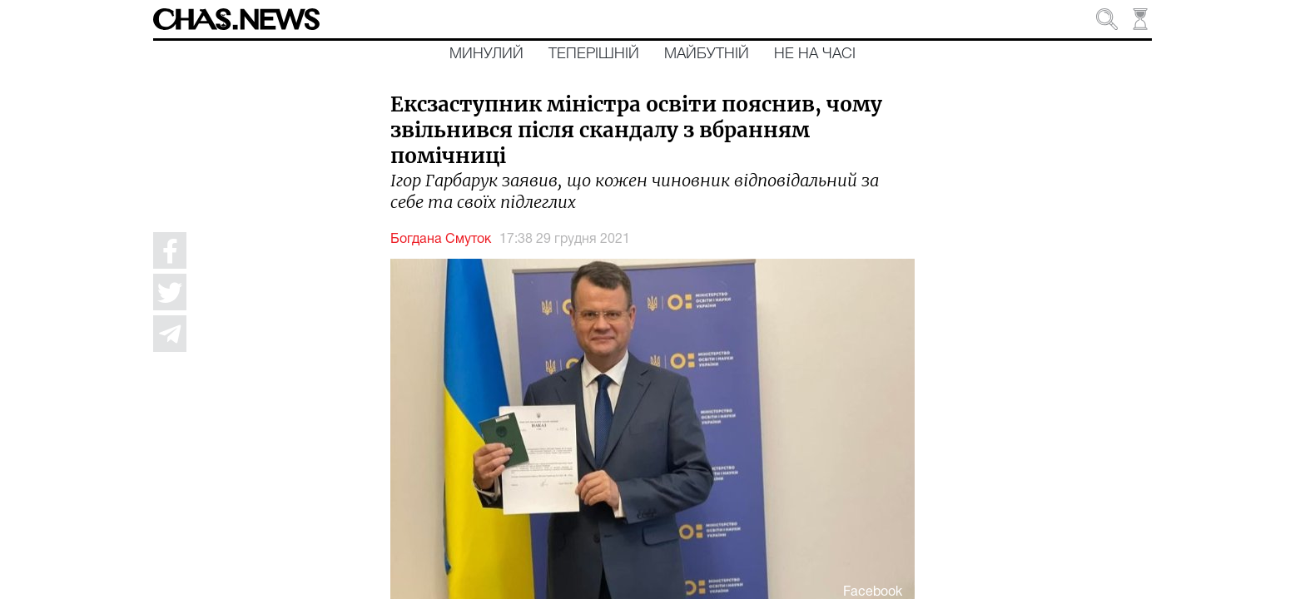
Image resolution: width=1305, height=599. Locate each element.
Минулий (486, 54)
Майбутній (706, 54)
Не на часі (815, 54)
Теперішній (593, 54)
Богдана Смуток (440, 239)
